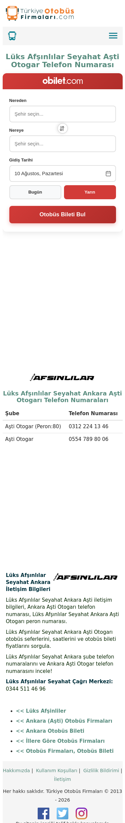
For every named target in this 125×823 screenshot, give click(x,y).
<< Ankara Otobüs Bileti (50, 706)
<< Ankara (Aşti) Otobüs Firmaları (64, 696)
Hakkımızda (16, 745)
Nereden (18, 100)
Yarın (90, 192)
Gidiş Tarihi (21, 159)
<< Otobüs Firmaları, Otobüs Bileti (65, 726)
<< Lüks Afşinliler (41, 686)
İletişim (62, 754)
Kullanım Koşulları (56, 745)
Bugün (35, 192)
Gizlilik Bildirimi (101, 745)
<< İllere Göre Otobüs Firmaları (60, 716)
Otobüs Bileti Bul (63, 214)
